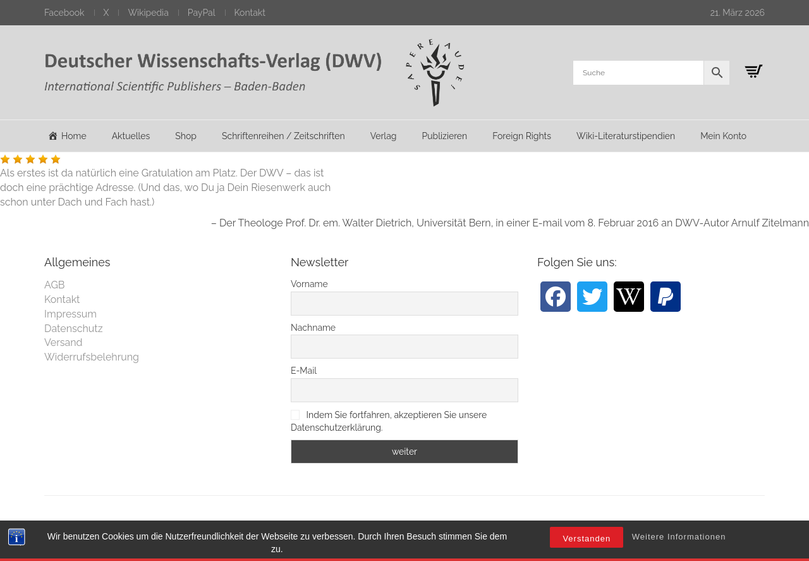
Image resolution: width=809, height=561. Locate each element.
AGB (54, 285)
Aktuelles (131, 136)
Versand (63, 342)
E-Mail (304, 371)
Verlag (383, 136)
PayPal (202, 13)
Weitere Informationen (679, 552)
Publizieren (444, 136)
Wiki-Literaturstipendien (625, 136)
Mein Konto (723, 136)
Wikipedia (148, 13)
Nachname (313, 328)
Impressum (70, 314)
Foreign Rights (521, 136)
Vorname (309, 284)
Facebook (64, 13)
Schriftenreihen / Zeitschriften (283, 136)
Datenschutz (73, 329)
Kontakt (249, 13)
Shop (186, 136)
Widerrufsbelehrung (91, 357)
